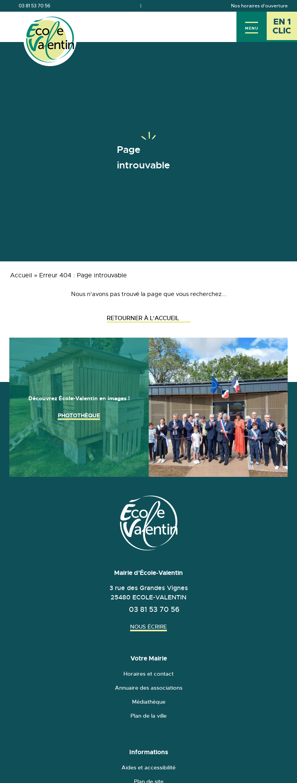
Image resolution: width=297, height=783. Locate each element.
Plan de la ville (148, 715)
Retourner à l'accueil (149, 318)
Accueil (21, 275)
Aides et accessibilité (148, 767)
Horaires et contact (148, 673)
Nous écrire (148, 626)
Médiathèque (148, 701)
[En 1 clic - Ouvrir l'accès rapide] (282, 27)
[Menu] (251, 27)
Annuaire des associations (148, 687)
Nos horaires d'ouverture (259, 6)
